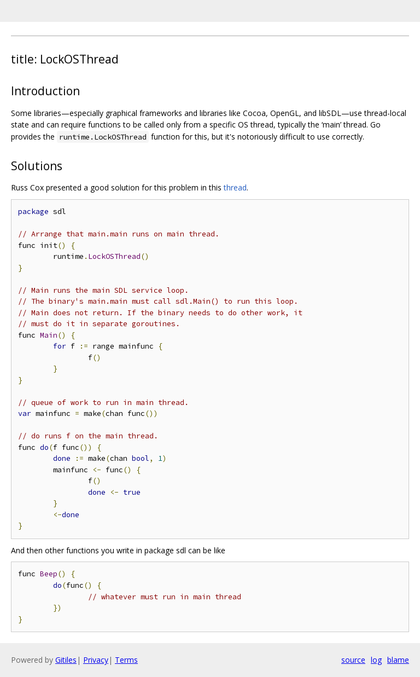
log (376, 660)
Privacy (95, 660)
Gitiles (66, 660)
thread (235, 187)
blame (398, 660)
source (353, 660)
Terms (126, 660)
